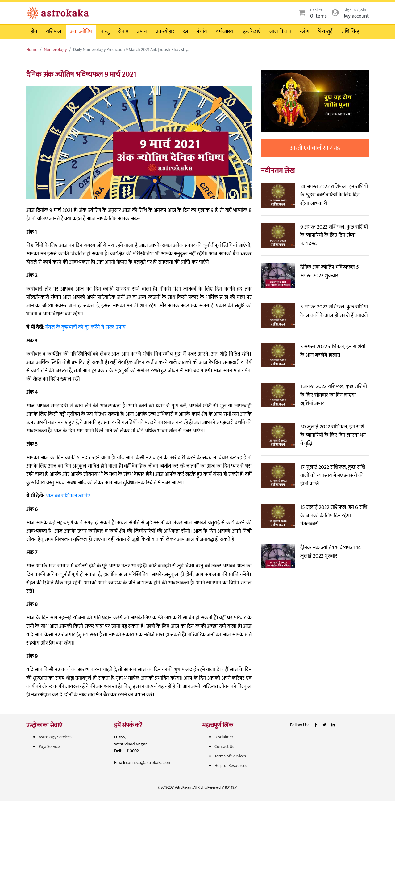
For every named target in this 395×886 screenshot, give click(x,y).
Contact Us (224, 746)
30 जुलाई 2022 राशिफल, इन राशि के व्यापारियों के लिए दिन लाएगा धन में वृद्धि (333, 435)
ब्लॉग (305, 31)
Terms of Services (230, 756)
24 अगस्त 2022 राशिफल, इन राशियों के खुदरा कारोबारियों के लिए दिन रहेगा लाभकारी (334, 195)
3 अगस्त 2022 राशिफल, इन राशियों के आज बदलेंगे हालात (332, 350)
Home (31, 49)
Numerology (55, 49)
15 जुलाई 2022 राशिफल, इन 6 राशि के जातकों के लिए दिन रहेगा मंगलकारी (333, 515)
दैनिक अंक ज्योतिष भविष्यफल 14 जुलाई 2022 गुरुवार (330, 551)
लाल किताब (280, 31)
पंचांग (202, 31)
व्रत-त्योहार (165, 31)
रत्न (185, 31)
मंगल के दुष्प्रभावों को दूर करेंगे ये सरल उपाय (85, 327)
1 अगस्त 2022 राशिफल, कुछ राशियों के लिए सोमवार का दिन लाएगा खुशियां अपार (333, 394)
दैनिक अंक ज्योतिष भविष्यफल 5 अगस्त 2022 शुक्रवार (329, 271)
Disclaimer (223, 736)
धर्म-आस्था (225, 31)
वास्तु (105, 31)
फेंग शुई (325, 31)
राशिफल (53, 31)
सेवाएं (123, 31)
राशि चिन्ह (350, 31)
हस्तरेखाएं (252, 31)
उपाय (142, 31)
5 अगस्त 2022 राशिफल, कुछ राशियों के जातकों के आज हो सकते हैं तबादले (334, 311)
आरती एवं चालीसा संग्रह (315, 148)
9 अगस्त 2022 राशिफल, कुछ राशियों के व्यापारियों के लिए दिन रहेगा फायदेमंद (334, 235)
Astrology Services (55, 736)
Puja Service (49, 746)
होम (34, 31)
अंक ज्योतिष (81, 31)
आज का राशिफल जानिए (67, 496)
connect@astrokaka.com (149, 762)
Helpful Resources (230, 765)
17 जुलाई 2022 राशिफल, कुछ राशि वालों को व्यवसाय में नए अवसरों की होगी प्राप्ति (332, 475)
